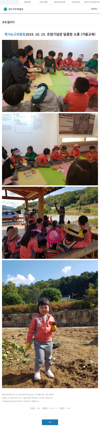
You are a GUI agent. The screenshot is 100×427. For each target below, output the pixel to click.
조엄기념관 (43, 2)
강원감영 (27, 2)
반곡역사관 (76, 2)
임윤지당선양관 (59, 2)
